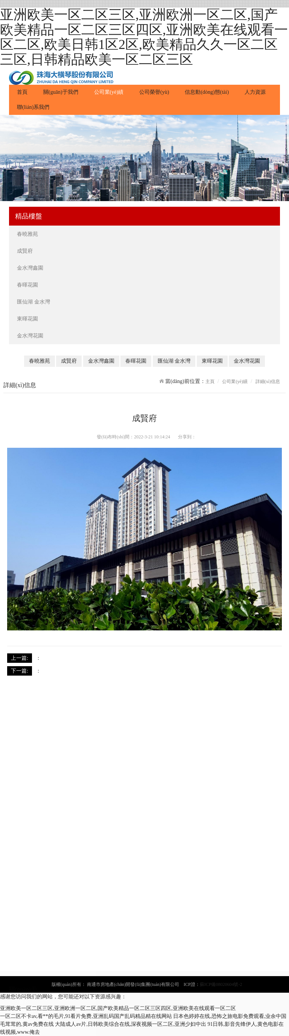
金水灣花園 (31, 336)
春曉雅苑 (28, 234)
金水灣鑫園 (31, 268)
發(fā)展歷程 (22, 889)
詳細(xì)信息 (268, 381)
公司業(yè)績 (109, 92)
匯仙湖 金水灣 (34, 302)
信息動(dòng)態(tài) (207, 92)
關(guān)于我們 (60, 92)
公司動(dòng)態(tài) (29, 1007)
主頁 (209, 381)
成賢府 (25, 251)
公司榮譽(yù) (154, 92)
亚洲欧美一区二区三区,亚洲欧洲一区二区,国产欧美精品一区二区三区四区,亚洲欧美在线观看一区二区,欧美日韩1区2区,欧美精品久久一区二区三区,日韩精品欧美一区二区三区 (144, 37)
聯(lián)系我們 (33, 107)
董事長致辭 (21, 880)
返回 (276, 658)
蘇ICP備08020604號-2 (221, 984)
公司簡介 (19, 871)
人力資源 (255, 92)
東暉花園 (28, 319)
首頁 (26, 91)
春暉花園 (28, 285)
